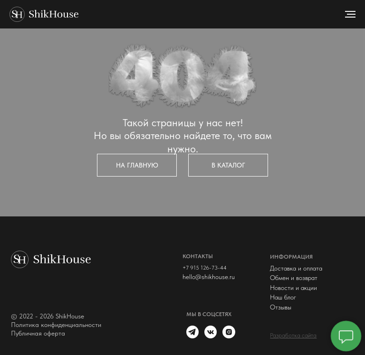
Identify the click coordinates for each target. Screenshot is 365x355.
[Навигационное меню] (350, 14)
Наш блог (283, 297)
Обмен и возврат (293, 277)
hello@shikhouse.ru (208, 276)
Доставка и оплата (296, 268)
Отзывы (280, 307)
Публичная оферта (38, 333)
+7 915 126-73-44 (204, 267)
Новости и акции (293, 287)
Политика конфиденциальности (56, 324)
